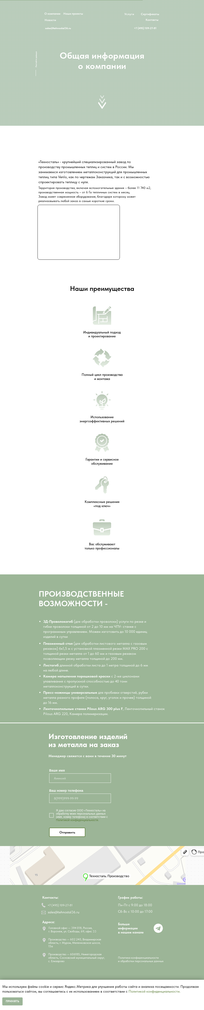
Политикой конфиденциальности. (77, 820)
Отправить (67, 832)
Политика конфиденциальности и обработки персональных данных (141, 959)
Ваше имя (57, 770)
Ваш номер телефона (66, 790)
